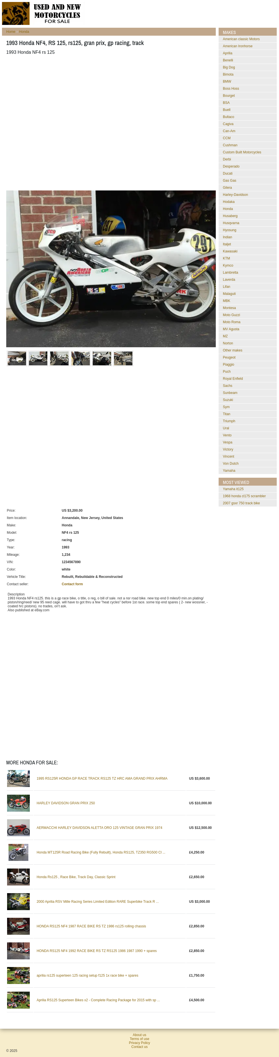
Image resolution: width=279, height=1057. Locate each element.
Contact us (139, 1047)
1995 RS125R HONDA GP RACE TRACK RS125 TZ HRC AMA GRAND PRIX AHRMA (102, 779)
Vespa (227, 442)
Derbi (227, 159)
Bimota (228, 74)
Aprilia (227, 53)
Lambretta (230, 273)
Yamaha (229, 471)
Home (10, 32)
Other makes (232, 350)
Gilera (227, 188)
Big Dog (229, 67)
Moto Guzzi (231, 315)
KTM (226, 258)
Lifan (226, 287)
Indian (227, 237)
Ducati (227, 173)
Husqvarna (231, 223)
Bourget (229, 96)
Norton (228, 343)
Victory (228, 449)
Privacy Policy (139, 1043)
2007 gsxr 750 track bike (241, 503)
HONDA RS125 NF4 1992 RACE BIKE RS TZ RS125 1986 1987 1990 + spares (97, 951)
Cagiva (228, 124)
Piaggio (228, 364)
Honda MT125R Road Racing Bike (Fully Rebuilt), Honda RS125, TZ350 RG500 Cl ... (101, 852)
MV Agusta (231, 329)
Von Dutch (230, 464)
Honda (24, 32)
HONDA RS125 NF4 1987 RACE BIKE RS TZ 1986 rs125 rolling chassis (91, 926)
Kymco (228, 265)
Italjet (227, 244)
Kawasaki (230, 251)
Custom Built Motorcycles (242, 152)
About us (139, 1035)
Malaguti (229, 294)
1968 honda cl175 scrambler (244, 496)
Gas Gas (229, 181)
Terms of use (139, 1039)
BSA (226, 103)
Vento (227, 435)
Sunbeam (230, 393)
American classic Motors (241, 39)
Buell (227, 110)
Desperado (231, 166)
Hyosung (229, 230)
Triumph (229, 421)
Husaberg (230, 216)
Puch (227, 372)
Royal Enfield (233, 379)
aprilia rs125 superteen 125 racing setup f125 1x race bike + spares (87, 975)
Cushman (230, 145)
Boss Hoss (231, 89)
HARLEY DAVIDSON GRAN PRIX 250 (66, 803)
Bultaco (228, 117)
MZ (225, 336)
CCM (227, 138)
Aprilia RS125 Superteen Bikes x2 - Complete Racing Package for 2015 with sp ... (98, 1000)
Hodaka (228, 202)
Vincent (228, 456)
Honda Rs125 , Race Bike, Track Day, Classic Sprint (76, 877)
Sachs (227, 386)
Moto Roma (231, 322)
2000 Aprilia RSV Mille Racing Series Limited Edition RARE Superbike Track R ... (98, 902)
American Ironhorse (238, 46)
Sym (226, 407)
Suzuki (228, 400)
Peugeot (229, 357)
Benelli (228, 60)
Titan (226, 414)
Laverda (229, 280)
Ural (226, 428)
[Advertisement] (62, 123)
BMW (227, 81)
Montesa (229, 308)
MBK (226, 301)
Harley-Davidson (235, 195)
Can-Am (229, 131)
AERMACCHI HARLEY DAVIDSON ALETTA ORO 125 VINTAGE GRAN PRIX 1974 (99, 828)
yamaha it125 (233, 489)
